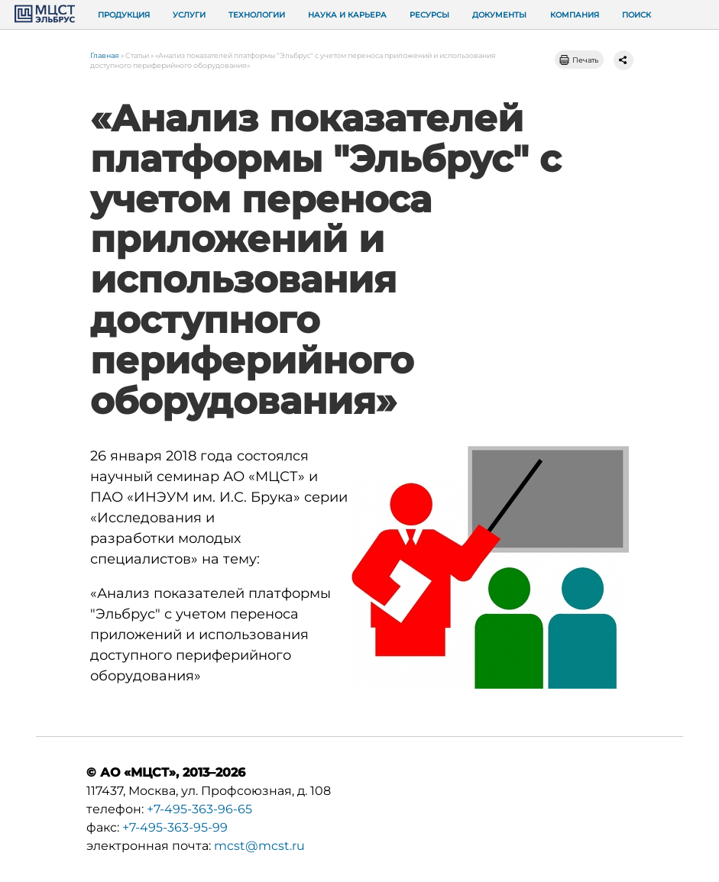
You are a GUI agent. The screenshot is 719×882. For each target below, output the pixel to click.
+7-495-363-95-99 (175, 827)
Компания (574, 15)
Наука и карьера (347, 15)
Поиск (636, 15)
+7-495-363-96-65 (199, 809)
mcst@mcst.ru (259, 845)
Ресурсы (429, 15)
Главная (104, 55)
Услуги (189, 15)
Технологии (256, 15)
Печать (585, 60)
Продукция (124, 15)
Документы (499, 15)
